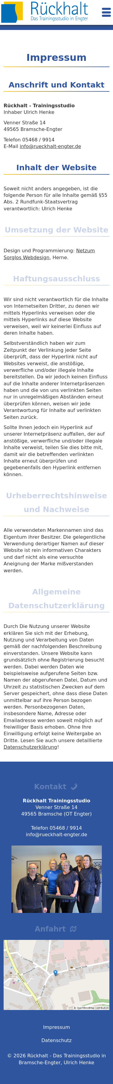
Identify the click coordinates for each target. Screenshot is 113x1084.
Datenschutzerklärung (30, 747)
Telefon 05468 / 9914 (56, 828)
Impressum (56, 1027)
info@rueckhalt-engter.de (50, 146)
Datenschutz (56, 1040)
